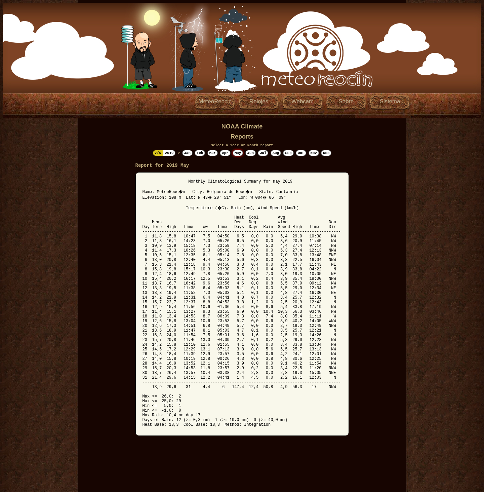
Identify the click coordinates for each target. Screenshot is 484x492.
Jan (187, 153)
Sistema (390, 101)
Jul (263, 153)
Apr (225, 153)
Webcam (302, 101)
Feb (200, 153)
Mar (212, 153)
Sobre (346, 101)
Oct (301, 153)
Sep (288, 153)
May (238, 153)
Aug (276, 153)
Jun (250, 153)
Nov (314, 153)
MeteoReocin (215, 101)
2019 (169, 153)
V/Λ (158, 153)
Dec (326, 153)
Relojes (258, 101)
